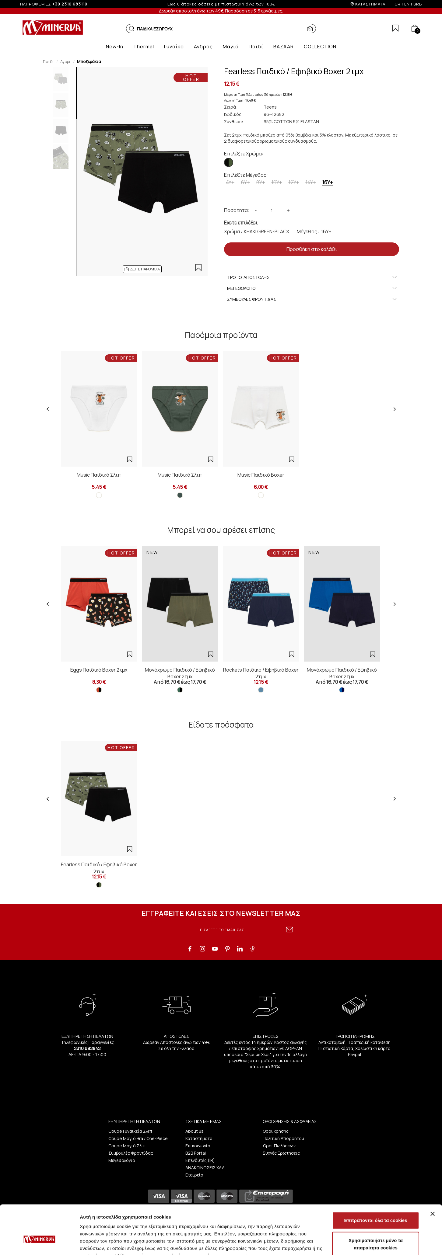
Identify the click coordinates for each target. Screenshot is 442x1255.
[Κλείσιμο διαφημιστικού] (432, 1176)
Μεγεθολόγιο (121, 1160)
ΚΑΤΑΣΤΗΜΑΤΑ (370, 4)
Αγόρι (65, 61)
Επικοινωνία (197, 1146)
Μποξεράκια (89, 61)
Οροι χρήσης (276, 1131)
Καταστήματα (198, 1138)
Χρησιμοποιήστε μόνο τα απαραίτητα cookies (376, 1207)
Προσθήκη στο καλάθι (311, 249)
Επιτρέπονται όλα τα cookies (375, 1183)
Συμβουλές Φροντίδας (130, 1153)
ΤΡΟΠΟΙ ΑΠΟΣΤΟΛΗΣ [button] (312, 277)
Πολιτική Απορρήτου (283, 1138)
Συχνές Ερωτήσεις (281, 1153)
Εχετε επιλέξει (241, 222)
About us (194, 1131)
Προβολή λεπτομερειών (361, 1243)
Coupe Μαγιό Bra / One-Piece (138, 1138)
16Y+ (327, 182)
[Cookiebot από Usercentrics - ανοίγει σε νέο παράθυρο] (39, 1243)
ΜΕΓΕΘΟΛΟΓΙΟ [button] (312, 288)
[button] (132, 28)
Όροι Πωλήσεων (279, 1146)
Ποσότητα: (236, 210)
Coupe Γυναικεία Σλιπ (130, 1131)
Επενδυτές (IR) (200, 1160)
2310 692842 (87, 1048)
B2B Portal (195, 1153)
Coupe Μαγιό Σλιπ (127, 1146)
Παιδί (48, 61)
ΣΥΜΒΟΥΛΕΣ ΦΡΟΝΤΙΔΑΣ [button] (312, 299)
